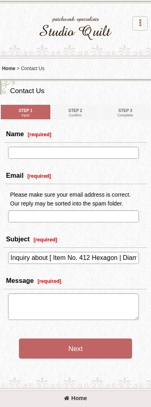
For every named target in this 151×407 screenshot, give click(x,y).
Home (75, 398)
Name (15, 133)
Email (14, 175)
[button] (140, 23)
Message (20, 280)
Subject (18, 239)
